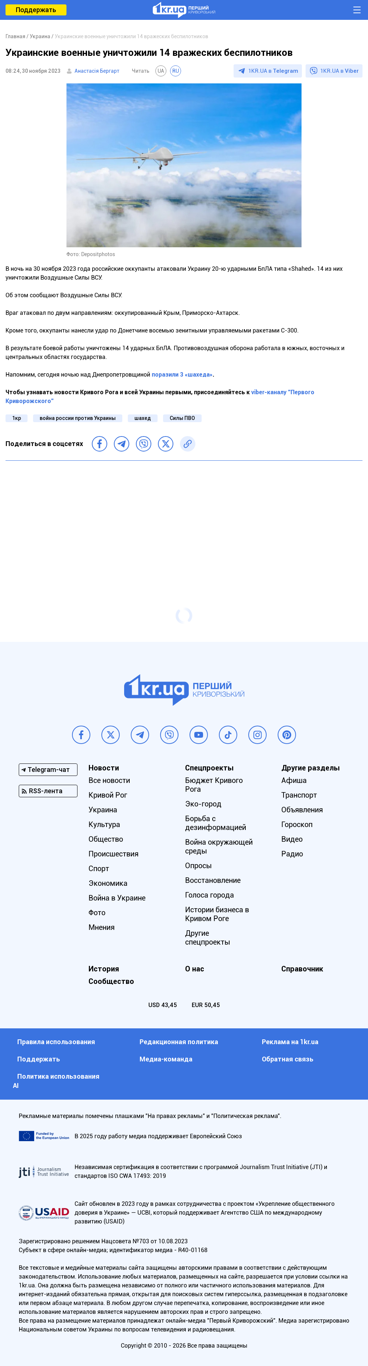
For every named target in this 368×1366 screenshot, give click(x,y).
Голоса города (209, 895)
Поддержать (36, 10)
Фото (97, 912)
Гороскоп (297, 824)
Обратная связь (287, 1059)
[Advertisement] (184, 519)
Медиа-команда (166, 1059)
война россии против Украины (78, 418)
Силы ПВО (182, 418)
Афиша (294, 780)
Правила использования (56, 1042)
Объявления (302, 809)
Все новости (109, 780)
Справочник (302, 968)
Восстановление (213, 880)
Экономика (108, 883)
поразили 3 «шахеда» (182, 374)
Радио (292, 853)
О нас (194, 968)
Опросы (198, 865)
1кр (16, 418)
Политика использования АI (56, 1080)
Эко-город (203, 803)
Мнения (102, 927)
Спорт (99, 868)
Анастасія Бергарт (97, 71)
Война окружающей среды (219, 846)
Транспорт (299, 795)
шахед (142, 418)
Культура (104, 824)
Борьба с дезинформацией (215, 823)
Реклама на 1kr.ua (290, 1042)
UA (161, 71)
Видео (292, 839)
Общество (106, 839)
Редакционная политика (179, 1042)
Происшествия (113, 853)
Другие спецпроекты (207, 937)
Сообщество (111, 981)
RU (175, 71)
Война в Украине (117, 898)
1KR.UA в (273, 70)
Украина (103, 809)
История (104, 968)
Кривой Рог (108, 795)
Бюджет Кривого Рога (214, 785)
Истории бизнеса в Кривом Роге (217, 914)
